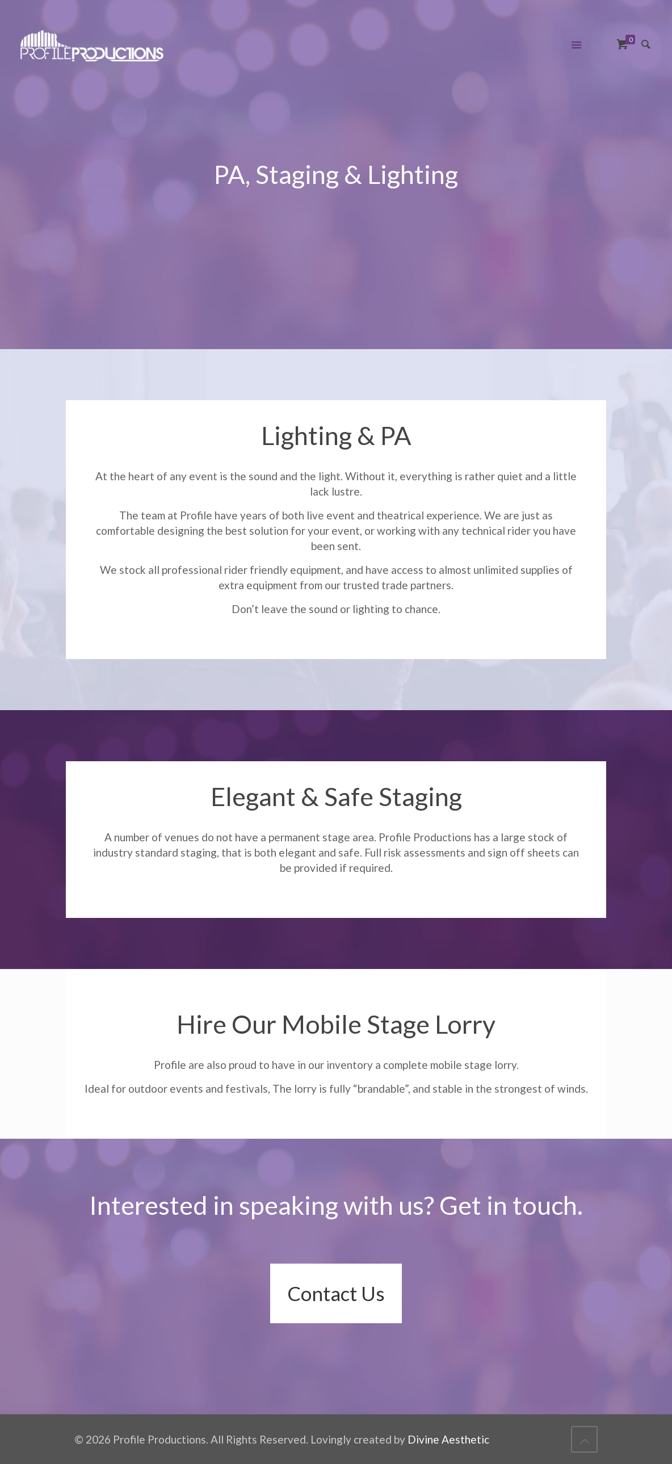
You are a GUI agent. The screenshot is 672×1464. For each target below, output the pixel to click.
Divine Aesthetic (448, 1439)
